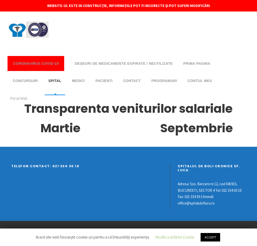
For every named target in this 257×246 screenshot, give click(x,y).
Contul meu (200, 81)
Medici (78, 81)
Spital (54, 81)
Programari (164, 81)
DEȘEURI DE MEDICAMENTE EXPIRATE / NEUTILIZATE (124, 64)
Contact (132, 81)
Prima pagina (196, 64)
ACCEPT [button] (210, 237)
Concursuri (25, 81)
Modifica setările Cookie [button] (174, 237)
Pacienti (104, 81)
